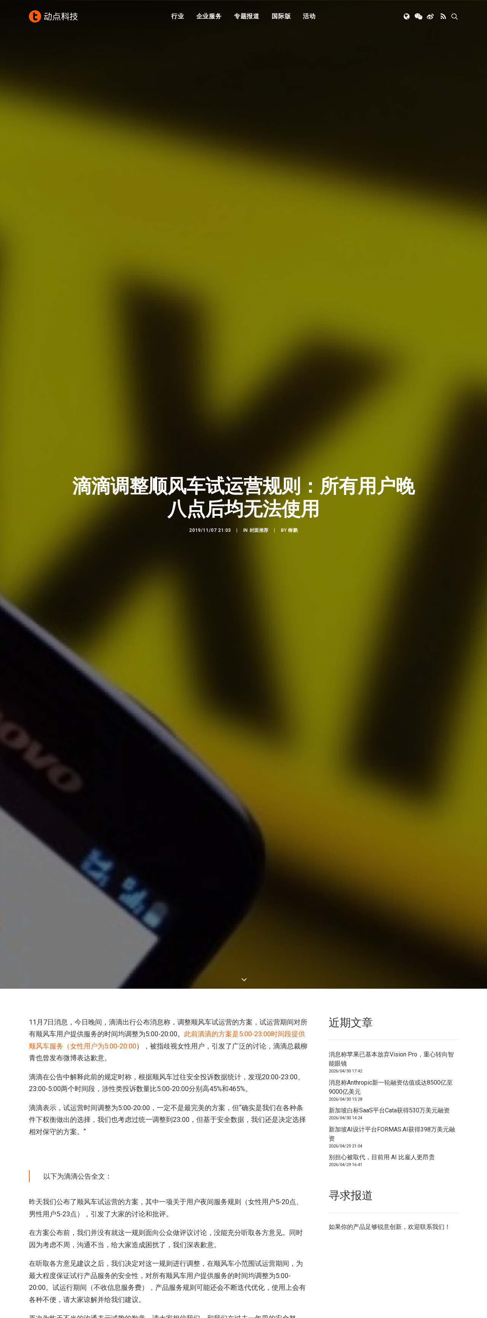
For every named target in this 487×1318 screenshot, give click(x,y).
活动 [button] (309, 16)
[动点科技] (53, 16)
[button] (407, 16)
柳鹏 (293, 536)
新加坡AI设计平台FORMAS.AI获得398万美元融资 (392, 1134)
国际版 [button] (281, 16)
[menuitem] (177, 16)
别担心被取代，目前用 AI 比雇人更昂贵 (382, 1157)
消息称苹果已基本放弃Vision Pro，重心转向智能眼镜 (391, 1059)
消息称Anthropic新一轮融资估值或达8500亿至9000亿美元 (391, 1087)
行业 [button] (177, 16)
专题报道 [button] (246, 16)
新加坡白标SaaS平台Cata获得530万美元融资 (389, 1110)
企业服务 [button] (209, 16)
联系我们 (432, 1226)
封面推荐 (259, 536)
